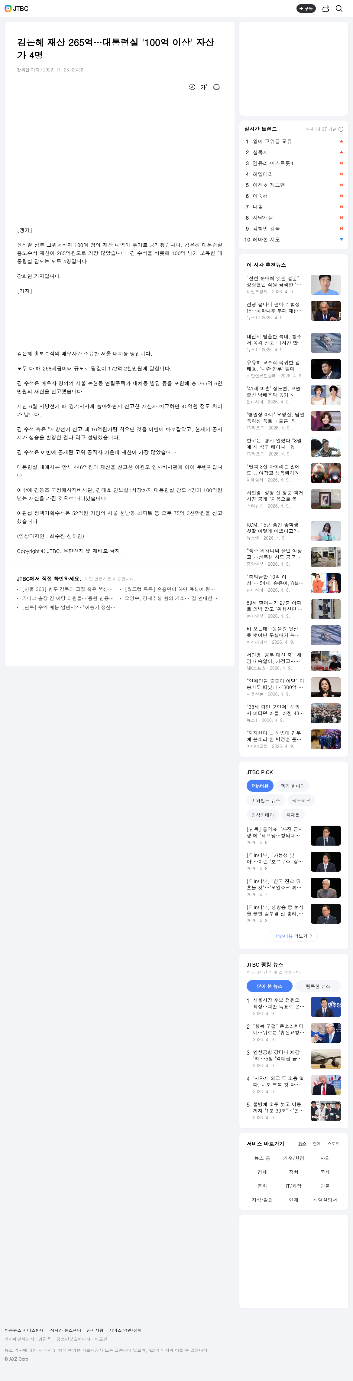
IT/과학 (294, 1185)
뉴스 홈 (262, 1158)
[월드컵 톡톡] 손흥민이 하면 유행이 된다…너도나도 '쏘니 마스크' (172, 589)
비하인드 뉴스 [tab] (265, 800)
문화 (262, 1185)
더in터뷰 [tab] (260, 786)
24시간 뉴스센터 (65, 1330)
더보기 (294, 936)
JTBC (20, 8)
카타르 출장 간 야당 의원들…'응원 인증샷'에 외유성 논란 (69, 598)
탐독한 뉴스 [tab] (318, 986)
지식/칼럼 (262, 1199)
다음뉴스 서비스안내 (24, 1330)
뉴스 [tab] (302, 1143)
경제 (262, 1172)
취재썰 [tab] (293, 815)
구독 (306, 8)
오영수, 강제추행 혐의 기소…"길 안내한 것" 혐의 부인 (172, 598)
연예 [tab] (317, 1143)
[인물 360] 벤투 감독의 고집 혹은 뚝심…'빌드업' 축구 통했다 (69, 589)
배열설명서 (325, 1199)
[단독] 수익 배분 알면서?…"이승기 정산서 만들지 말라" (69, 607)
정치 (294, 1172)
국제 (325, 1172)
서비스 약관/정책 (125, 1330)
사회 (325, 1158)
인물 (325, 1185)
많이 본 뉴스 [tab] (269, 986)
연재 (294, 1199)
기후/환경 (294, 1158)
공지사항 (95, 1330)
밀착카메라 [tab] (262, 815)
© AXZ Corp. (17, 1359)
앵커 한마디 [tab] (293, 786)
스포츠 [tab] (333, 1143)
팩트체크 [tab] (301, 800)
